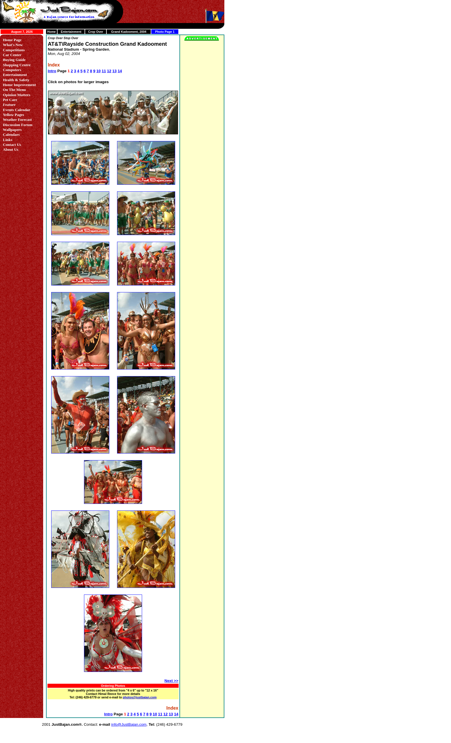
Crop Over (95, 31)
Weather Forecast (17, 119)
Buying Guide (14, 60)
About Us (10, 149)
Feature (9, 104)
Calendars (11, 134)
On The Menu (14, 89)
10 (98, 71)
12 (109, 71)
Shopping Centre (16, 65)
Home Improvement (19, 85)
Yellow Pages (13, 115)
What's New (13, 45)
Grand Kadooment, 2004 (128, 31)
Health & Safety (16, 80)
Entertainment (71, 31)
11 (104, 71)
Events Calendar (16, 110)
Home (51, 31)
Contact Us (12, 144)
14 (120, 71)
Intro (52, 71)
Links (7, 140)
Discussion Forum (18, 125)
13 (114, 71)
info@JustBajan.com (128, 724)
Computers (12, 70)
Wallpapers (12, 129)
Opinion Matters (16, 95)
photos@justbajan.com (140, 697)
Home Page (12, 40)
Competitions (14, 50)
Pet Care (10, 100)
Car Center (12, 55)
